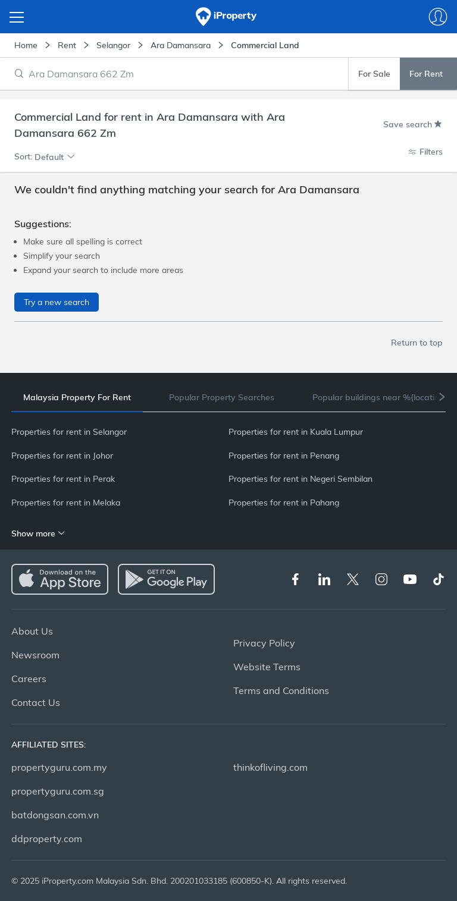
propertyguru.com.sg (57, 791)
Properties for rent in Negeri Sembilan (300, 478)
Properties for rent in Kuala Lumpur (295, 431)
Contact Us (35, 702)
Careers (28, 679)
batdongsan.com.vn (55, 815)
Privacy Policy (264, 643)
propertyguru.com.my (59, 767)
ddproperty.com (46, 839)
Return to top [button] (417, 342)
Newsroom (35, 655)
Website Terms (267, 667)
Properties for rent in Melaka (65, 502)
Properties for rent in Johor (62, 455)
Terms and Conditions (281, 690)
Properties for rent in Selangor (69, 431)
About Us (32, 631)
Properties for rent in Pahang (283, 502)
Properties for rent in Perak (63, 478)
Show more (38, 533)
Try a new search (56, 302)
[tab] (77, 397)
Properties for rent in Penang (283, 455)
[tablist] (228, 397)
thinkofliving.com (270, 767)
